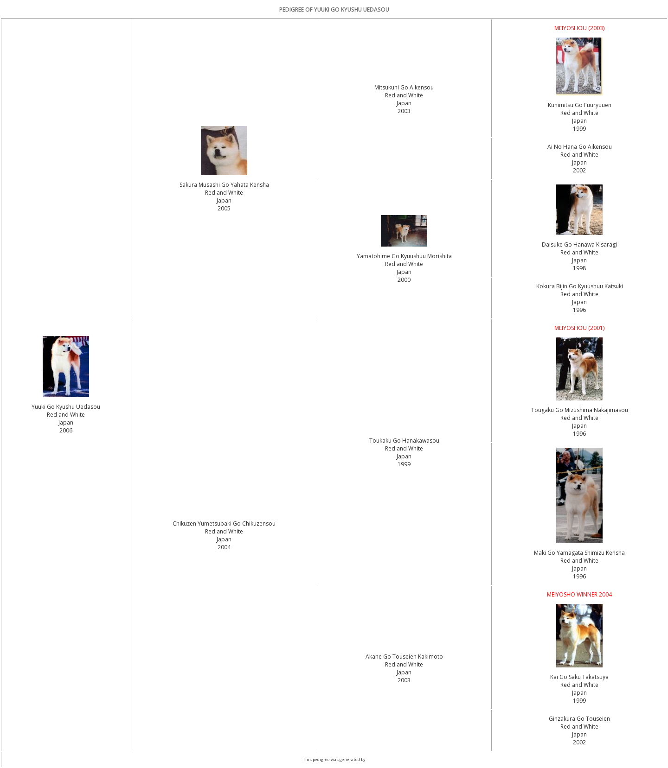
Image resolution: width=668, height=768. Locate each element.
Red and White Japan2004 (224, 539)
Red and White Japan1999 (579, 121)
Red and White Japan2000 (404, 272)
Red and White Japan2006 (66, 422)
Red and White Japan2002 (579, 162)
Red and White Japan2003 (404, 103)
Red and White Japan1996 (579, 302)
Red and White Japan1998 (579, 260)
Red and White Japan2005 (224, 200)
